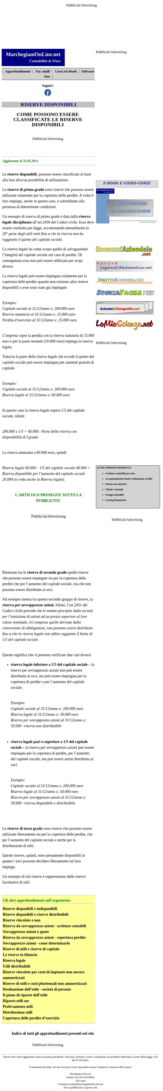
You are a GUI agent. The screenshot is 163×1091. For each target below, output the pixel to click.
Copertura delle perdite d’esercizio (31, 1018)
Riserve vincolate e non (21, 920)
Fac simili (43, 71)
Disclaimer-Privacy (80, 1073)
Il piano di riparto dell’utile (25, 995)
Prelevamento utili (18, 1006)
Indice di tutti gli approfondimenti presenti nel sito (53, 1033)
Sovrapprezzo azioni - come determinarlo (36, 943)
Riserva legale (52, 479)
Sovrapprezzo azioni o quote (26, 932)
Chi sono (81, 1080)
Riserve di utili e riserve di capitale (31, 949)
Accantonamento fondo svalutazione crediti (128, 478)
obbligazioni (35, 628)
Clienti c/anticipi (114, 489)
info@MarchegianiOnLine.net (86, 1084)
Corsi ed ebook (66, 71)
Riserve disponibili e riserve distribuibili (35, 914)
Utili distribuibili (16, 966)
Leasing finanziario (115, 500)
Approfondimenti (18, 71)
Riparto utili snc (16, 1001)
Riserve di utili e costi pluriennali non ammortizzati (45, 983)
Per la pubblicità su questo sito (80, 1087)
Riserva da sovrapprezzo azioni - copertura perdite (44, 937)
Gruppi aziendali (114, 494)
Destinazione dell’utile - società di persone (37, 989)
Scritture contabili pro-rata (120, 473)
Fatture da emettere (116, 484)
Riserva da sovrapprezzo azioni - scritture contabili (44, 926)
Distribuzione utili (17, 1012)
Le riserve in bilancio (20, 955)
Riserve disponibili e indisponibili (30, 909)
